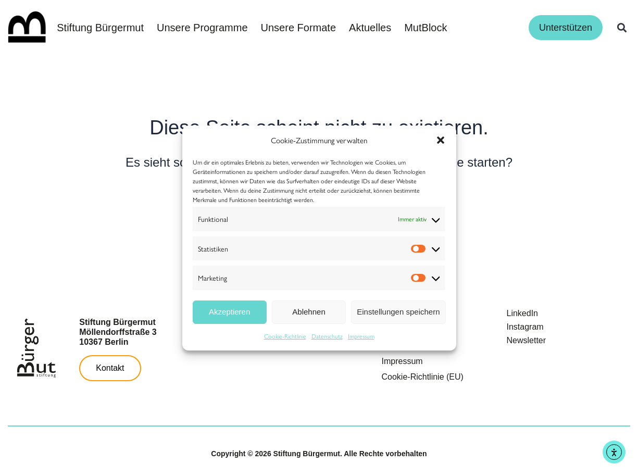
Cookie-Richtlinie (285, 336)
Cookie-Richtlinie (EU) (423, 376)
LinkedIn (523, 313)
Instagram (525, 326)
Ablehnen (308, 311)
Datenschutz (327, 336)
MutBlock (425, 27)
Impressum (361, 336)
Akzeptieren (229, 311)
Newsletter (526, 340)
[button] (440, 140)
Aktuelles (370, 27)
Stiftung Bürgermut (100, 27)
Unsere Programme (202, 27)
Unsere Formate (298, 27)
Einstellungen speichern (398, 311)
